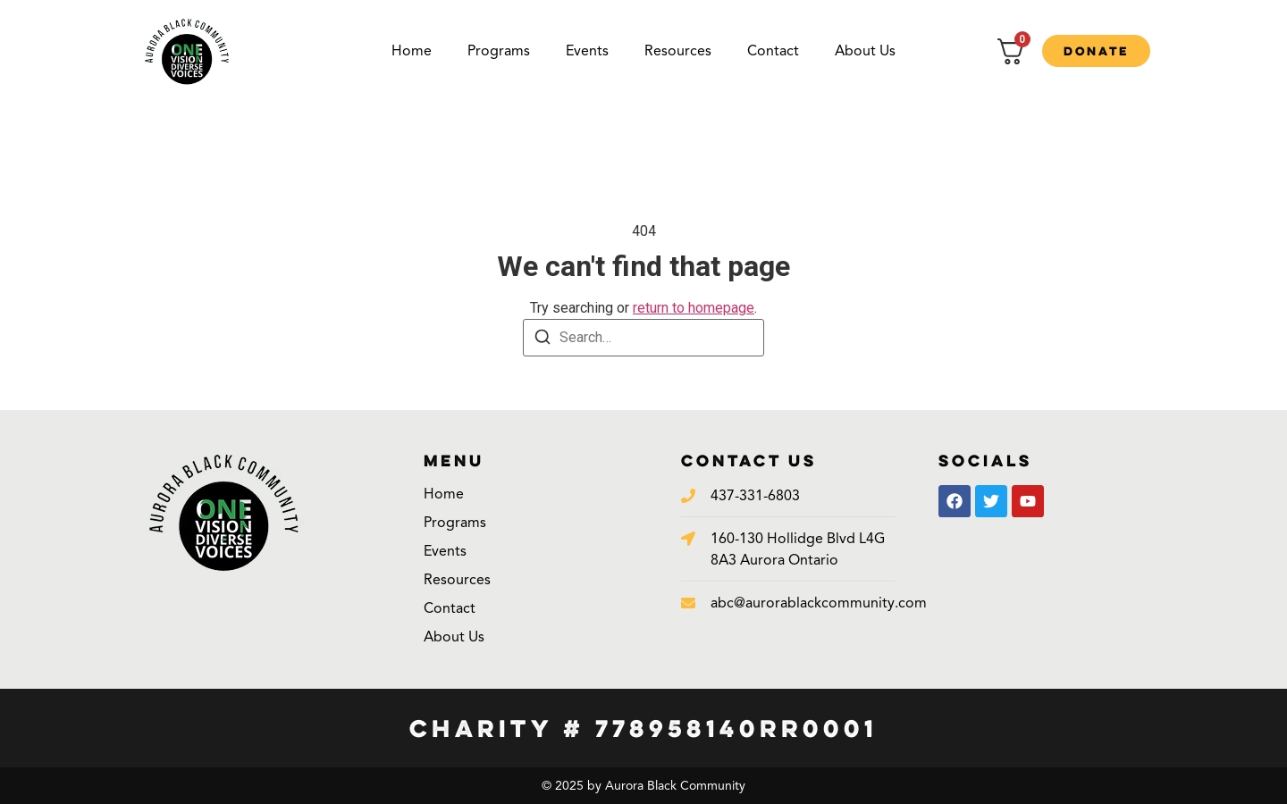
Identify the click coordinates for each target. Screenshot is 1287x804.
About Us (865, 51)
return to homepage (693, 307)
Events (587, 51)
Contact (773, 51)
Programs (498, 51)
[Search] (542, 340)
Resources (677, 51)
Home (411, 51)
